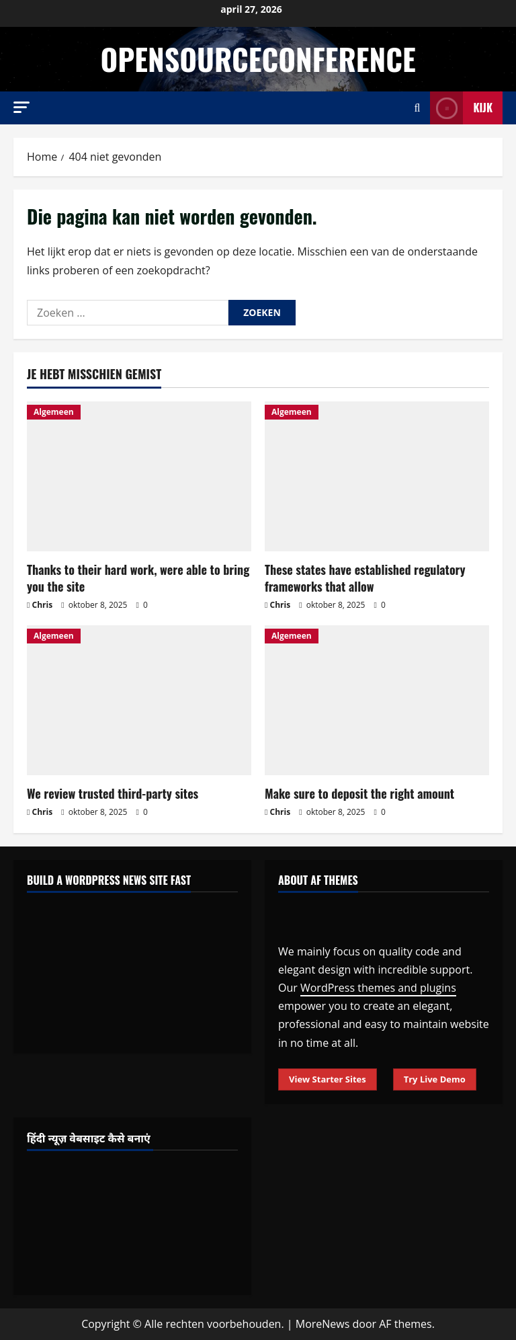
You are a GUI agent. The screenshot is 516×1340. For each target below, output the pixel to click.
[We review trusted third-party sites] (139, 700)
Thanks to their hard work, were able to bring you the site (138, 578)
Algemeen (54, 412)
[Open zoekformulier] (418, 108)
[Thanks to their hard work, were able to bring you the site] (139, 476)
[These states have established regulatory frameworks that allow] (377, 476)
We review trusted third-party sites (112, 793)
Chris (42, 604)
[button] (21, 107)
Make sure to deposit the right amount (359, 793)
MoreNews (323, 1323)
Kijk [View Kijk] (461, 107)
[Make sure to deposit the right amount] (377, 700)
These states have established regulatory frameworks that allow (365, 578)
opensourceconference (257, 59)
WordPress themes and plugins (378, 987)
